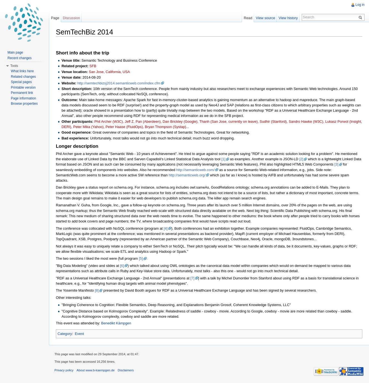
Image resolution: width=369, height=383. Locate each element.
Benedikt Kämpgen (116, 323)
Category (65, 334)
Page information (23, 98)
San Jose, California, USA (109, 72)
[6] (122, 266)
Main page (15, 52)
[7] (192, 278)
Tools (14, 66)
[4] (166, 228)
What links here (22, 71)
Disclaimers (126, 370)
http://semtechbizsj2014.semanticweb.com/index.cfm (118, 83)
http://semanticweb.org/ (187, 175)
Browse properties (24, 104)
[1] (223, 159)
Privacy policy (63, 370)
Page (55, 18)
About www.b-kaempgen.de (96, 370)
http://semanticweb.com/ (195, 170)
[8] (97, 290)
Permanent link (22, 93)
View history (288, 18)
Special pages (21, 82)
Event (79, 334)
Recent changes (20, 58)
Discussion (71, 18)
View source (265, 18)
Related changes (23, 77)
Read (248, 18)
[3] (336, 164)
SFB (92, 66)
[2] (301, 159)
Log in (360, 5)
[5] (141, 258)
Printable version (23, 87)
